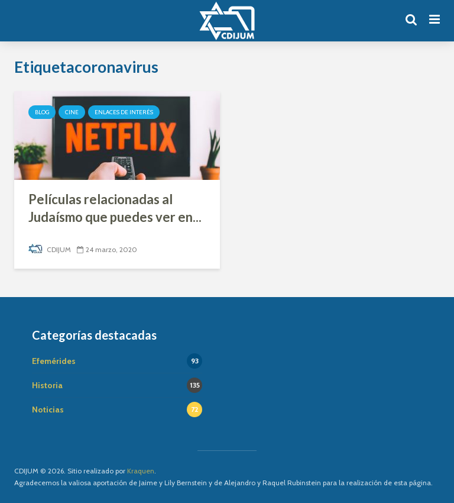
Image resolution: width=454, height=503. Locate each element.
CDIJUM (49, 249)
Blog (42, 112)
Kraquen (140, 470)
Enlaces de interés (124, 112)
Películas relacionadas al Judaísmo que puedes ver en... (115, 208)
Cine (72, 112)
